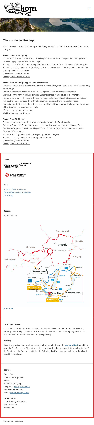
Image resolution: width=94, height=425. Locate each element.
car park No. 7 (72, 345)
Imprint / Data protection (15, 189)
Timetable (8, 195)
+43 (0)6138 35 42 (22, 386)
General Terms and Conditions (17, 192)
